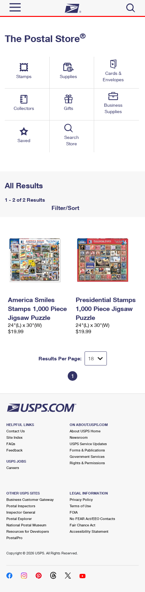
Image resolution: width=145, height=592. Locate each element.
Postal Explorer (19, 518)
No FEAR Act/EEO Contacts (92, 518)
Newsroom (79, 437)
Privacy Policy (81, 499)
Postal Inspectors (20, 506)
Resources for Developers (27, 531)
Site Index (14, 437)
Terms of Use (80, 506)
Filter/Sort (64, 207)
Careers (12, 468)
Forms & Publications (87, 450)
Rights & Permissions (87, 463)
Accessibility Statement (89, 531)
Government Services (87, 456)
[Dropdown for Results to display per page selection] (96, 358)
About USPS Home (85, 431)
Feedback (14, 450)
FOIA (74, 512)
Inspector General (20, 512)
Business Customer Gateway (30, 499)
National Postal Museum (26, 525)
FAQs (10, 444)
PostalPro (14, 538)
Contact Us (15, 431)
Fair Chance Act (82, 525)
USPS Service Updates (88, 444)
